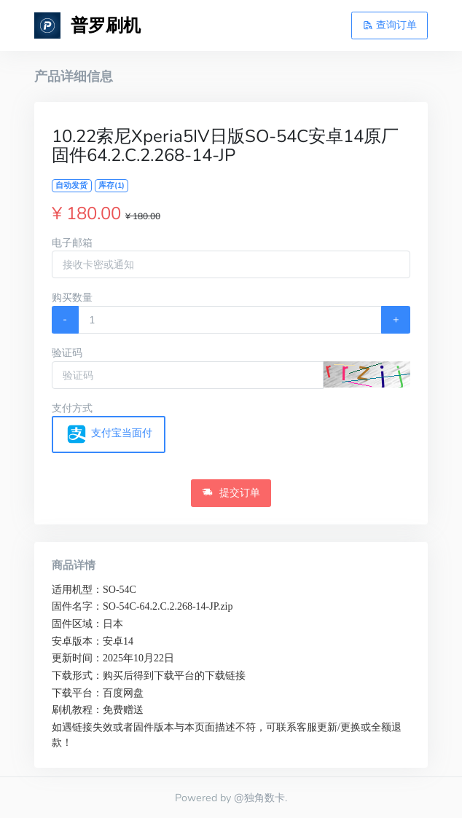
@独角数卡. (260, 797)
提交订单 (231, 492)
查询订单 (390, 24)
